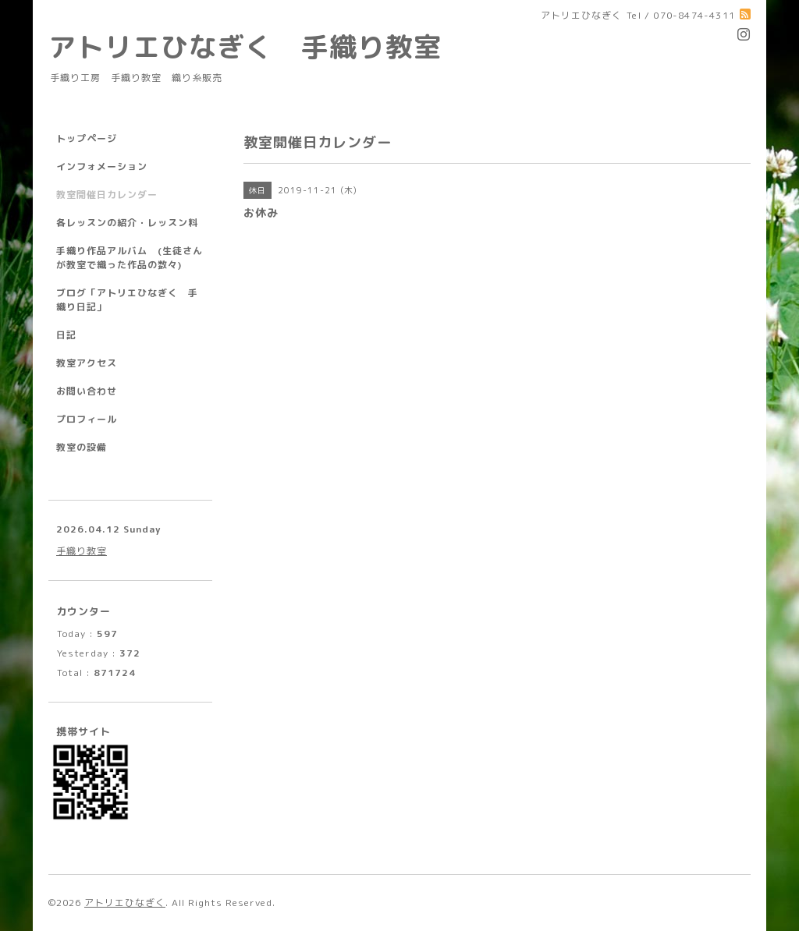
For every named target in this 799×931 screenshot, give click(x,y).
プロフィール (86, 419)
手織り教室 (81, 551)
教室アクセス (86, 363)
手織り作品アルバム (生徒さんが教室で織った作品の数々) (129, 257)
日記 (66, 335)
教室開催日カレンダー (107, 194)
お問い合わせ (86, 391)
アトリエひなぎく (124, 902)
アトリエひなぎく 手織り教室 (259, 46)
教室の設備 (81, 447)
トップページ (86, 138)
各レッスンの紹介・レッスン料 (127, 222)
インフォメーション (101, 166)
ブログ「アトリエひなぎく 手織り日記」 (127, 299)
